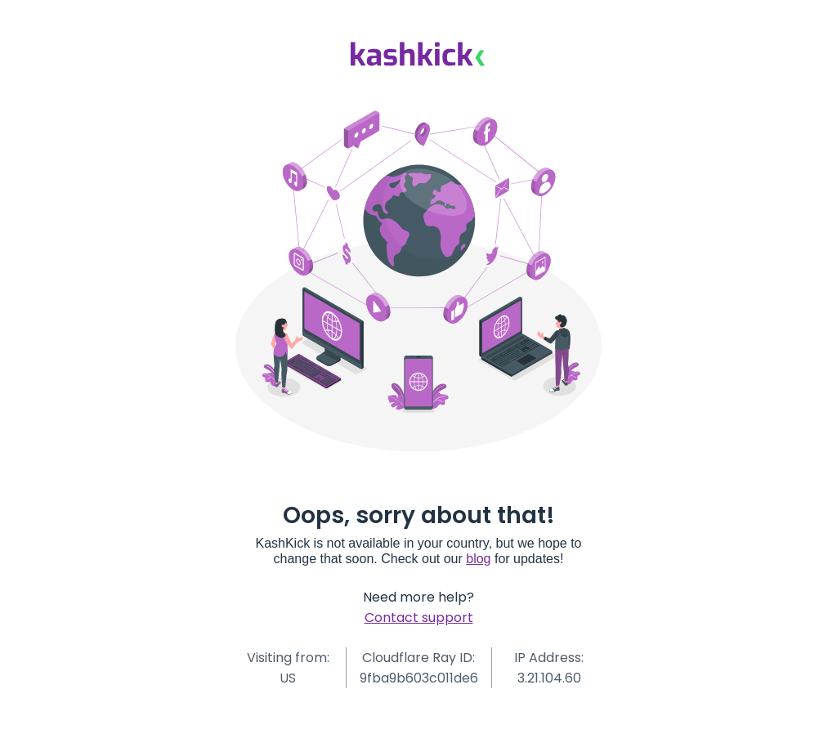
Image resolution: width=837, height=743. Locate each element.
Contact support (419, 617)
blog (478, 559)
